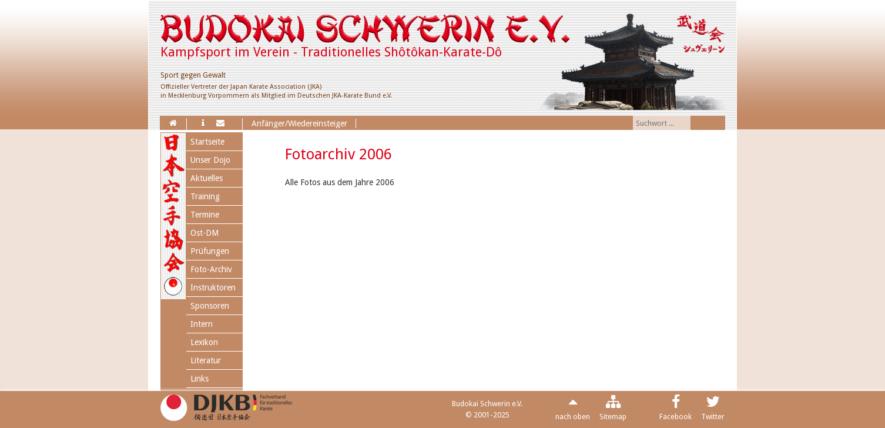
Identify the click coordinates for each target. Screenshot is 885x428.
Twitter (713, 416)
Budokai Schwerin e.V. (487, 403)
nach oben (572, 416)
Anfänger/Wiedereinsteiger (299, 123)
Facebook (675, 416)
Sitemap (612, 416)
